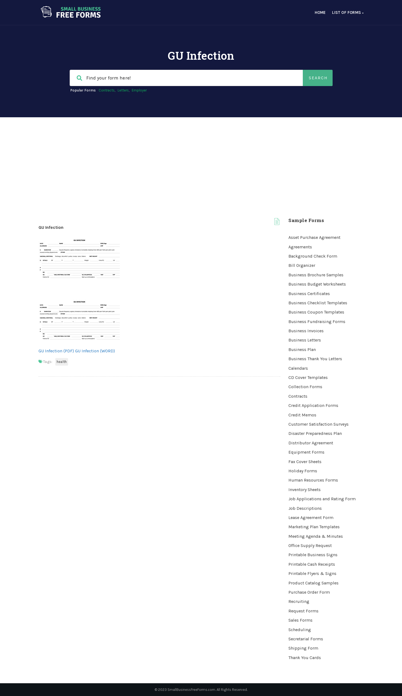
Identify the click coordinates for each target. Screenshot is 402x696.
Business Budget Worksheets (317, 284)
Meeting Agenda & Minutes (315, 536)
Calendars (298, 368)
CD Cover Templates (308, 377)
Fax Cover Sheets (304, 461)
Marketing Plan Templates (314, 526)
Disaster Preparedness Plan (315, 433)
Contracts (107, 90)
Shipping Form (303, 648)
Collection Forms (305, 386)
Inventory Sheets (304, 489)
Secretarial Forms (305, 638)
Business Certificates (309, 293)
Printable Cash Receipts (311, 564)
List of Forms (348, 12)
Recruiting (298, 601)
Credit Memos (302, 414)
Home (320, 12)
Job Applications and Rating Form (322, 498)
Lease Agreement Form (310, 517)
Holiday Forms (302, 470)
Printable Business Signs (312, 554)
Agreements (300, 246)
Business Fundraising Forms (316, 321)
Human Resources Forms (313, 480)
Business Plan (302, 349)
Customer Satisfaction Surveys (318, 424)
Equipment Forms (306, 452)
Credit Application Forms (313, 405)
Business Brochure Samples (315, 274)
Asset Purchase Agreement (314, 237)
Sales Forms (300, 620)
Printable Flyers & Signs (312, 573)
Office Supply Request (310, 545)
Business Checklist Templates (317, 302)
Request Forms (303, 610)
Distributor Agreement (310, 442)
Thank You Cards (304, 657)
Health (62, 362)
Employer (139, 90)
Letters (123, 90)
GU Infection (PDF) (56, 350)
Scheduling (299, 629)
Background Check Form (312, 256)
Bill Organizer (301, 265)
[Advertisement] (201, 158)
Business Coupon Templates (316, 312)
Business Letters (304, 340)
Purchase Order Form (309, 592)
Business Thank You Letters (315, 358)
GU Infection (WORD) (95, 350)
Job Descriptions (305, 508)
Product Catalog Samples (313, 583)
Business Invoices (306, 330)
